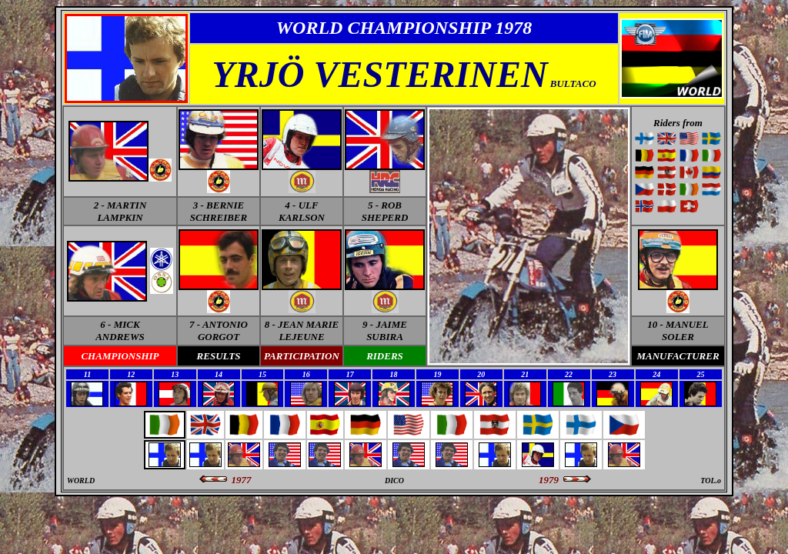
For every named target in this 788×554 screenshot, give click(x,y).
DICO (394, 480)
